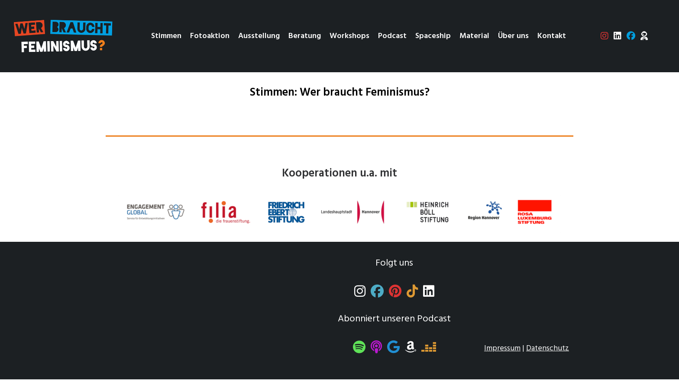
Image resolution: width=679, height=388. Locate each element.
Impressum (502, 348)
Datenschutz (547, 348)
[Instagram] (359, 294)
